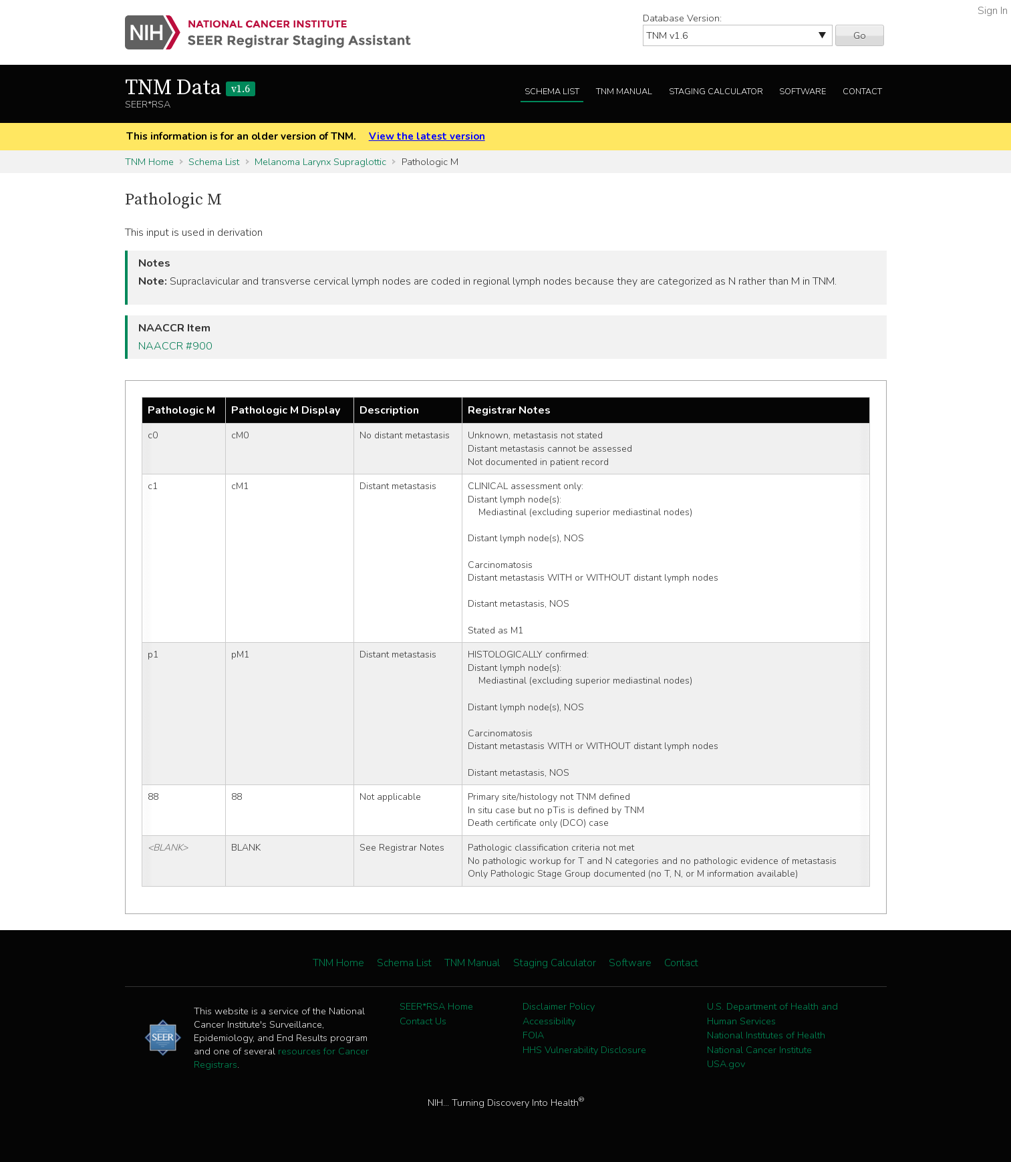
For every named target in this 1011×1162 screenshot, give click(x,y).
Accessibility (549, 1021)
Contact (862, 92)
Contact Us (423, 1021)
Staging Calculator (716, 92)
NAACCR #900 (175, 346)
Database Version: (682, 18)
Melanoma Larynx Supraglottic (320, 161)
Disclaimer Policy (559, 1006)
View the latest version (427, 136)
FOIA (533, 1035)
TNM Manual (624, 92)
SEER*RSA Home (436, 1006)
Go (859, 35)
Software (802, 92)
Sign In (993, 10)
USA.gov (726, 1063)
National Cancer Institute (759, 1049)
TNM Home (149, 161)
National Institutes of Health (766, 1035)
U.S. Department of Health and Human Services (772, 1014)
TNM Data (190, 88)
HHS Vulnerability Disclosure (584, 1049)
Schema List (552, 92)
